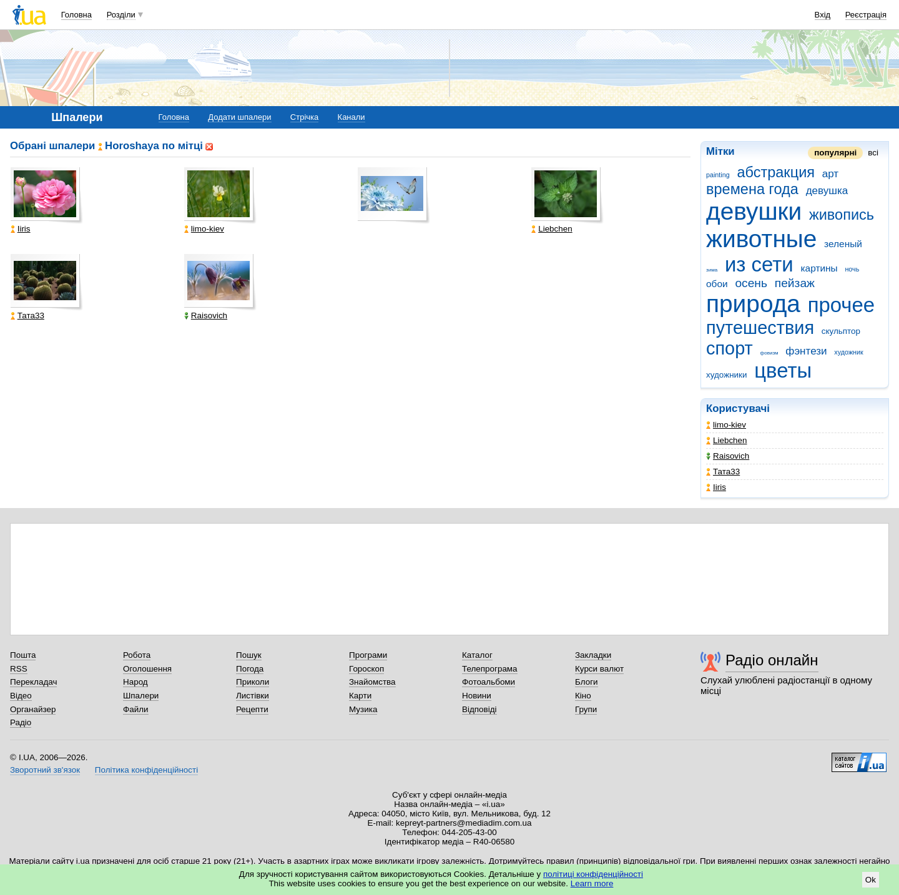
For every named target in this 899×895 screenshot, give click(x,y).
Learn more (592, 883)
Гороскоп (366, 668)
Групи (586, 709)
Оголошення (147, 668)
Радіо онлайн (771, 660)
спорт (729, 348)
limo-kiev (726, 424)
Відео (21, 695)
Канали (351, 117)
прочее (841, 304)
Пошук (249, 655)
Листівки (252, 695)
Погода (249, 668)
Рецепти (252, 709)
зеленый (843, 243)
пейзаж (795, 283)
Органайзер (33, 709)
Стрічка (304, 117)
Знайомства (372, 682)
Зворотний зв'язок (45, 770)
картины (818, 268)
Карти (360, 695)
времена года (752, 189)
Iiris (716, 487)
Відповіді (479, 709)
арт (830, 174)
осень (751, 283)
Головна (76, 14)
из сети (759, 264)
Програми (368, 655)
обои (717, 283)
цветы (783, 370)
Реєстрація (866, 14)
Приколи (252, 682)
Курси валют (599, 668)
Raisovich (727, 456)
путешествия (760, 328)
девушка (827, 191)
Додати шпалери (239, 117)
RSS (18, 668)
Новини (476, 695)
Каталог (477, 655)
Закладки (593, 655)
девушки (754, 211)
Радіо (20, 722)
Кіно (583, 695)
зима (711, 270)
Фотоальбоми (488, 682)
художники (726, 374)
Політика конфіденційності (146, 770)
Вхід (823, 14)
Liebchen (726, 440)
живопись (841, 215)
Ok (870, 879)
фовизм (769, 353)
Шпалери (141, 695)
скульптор (841, 331)
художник (848, 352)
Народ (135, 682)
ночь (852, 269)
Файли (136, 709)
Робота (136, 655)
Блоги (586, 682)
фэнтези (806, 351)
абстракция (776, 172)
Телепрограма (490, 668)
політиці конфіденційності (593, 874)
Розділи (121, 14)
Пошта (23, 655)
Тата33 (723, 471)
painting (718, 175)
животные (761, 238)
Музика (363, 709)
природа (753, 303)
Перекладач (33, 682)
